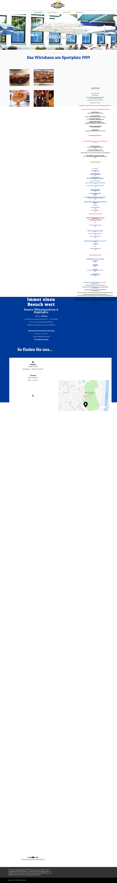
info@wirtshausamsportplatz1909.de (33, 859)
